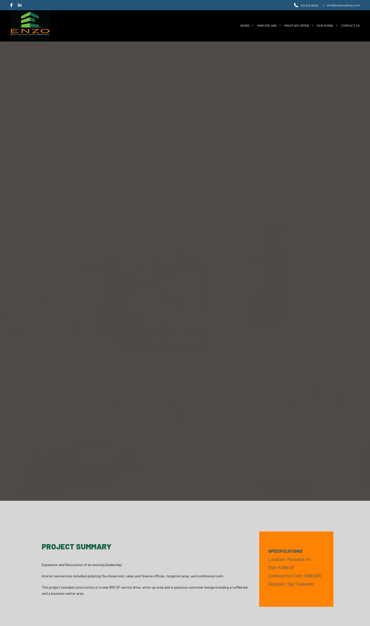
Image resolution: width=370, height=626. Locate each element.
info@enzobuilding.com (341, 5)
